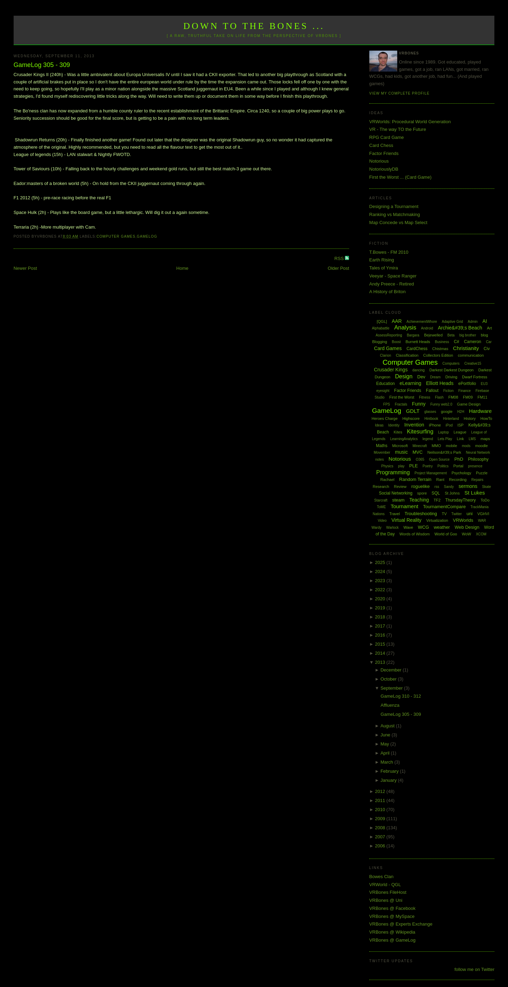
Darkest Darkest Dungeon (451, 370)
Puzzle (481, 473)
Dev (421, 376)
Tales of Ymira (383, 267)
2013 (380, 662)
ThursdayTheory (460, 500)
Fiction (448, 391)
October (389, 679)
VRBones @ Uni (385, 900)
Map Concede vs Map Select (398, 222)
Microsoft (400, 446)
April (385, 753)
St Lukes (474, 493)
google (446, 411)
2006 (380, 845)
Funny (419, 404)
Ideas (379, 425)
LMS (472, 439)
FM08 (453, 397)
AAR (397, 321)
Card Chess (381, 145)
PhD (459, 459)
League (459, 432)
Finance (464, 391)
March (387, 762)
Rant (440, 479)
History (470, 418)
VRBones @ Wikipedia (392, 932)
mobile (451, 446)
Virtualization (437, 520)
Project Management (430, 473)
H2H (460, 412)
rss (437, 487)
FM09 (468, 397)
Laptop (443, 432)
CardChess (416, 348)
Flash (439, 397)
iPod (449, 425)
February (390, 771)
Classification (407, 355)
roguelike (420, 486)
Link (460, 439)
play (401, 466)
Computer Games (116, 236)
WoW (466, 534)
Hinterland (451, 419)
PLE (413, 465)
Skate (486, 487)
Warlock (392, 527)
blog (484, 335)
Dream (435, 377)
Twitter (456, 514)
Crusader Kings (391, 369)
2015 (380, 644)
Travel (394, 514)
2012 (380, 791)
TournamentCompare (444, 506)
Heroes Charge (384, 418)
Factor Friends (384, 153)
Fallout (432, 390)
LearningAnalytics (404, 439)
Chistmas (440, 349)
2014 (380, 653)
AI (484, 321)
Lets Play (445, 439)
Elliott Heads (440, 383)
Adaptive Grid (452, 322)
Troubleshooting (421, 513)
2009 (380, 818)
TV (444, 514)
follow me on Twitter (475, 969)
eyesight (382, 391)
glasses (430, 412)
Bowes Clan (381, 876)
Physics (387, 466)
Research (381, 486)
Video (382, 520)
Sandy (449, 487)
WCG (423, 527)
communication (471, 355)
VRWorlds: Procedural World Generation (410, 121)
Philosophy (478, 459)
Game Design (468, 404)
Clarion (385, 355)
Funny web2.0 (441, 404)
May (385, 744)
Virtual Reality (406, 520)
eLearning (410, 383)
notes (379, 459)
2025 (380, 562)
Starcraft (380, 500)
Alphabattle (380, 328)
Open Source (439, 459)
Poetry (428, 466)
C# (456, 341)
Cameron (472, 341)
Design (404, 376)
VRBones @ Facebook (392, 908)
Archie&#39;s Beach (460, 328)
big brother (467, 335)
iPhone (435, 425)
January (389, 780)
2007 (380, 836)
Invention (414, 425)
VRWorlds (463, 520)
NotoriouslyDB (383, 169)
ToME (381, 507)
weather (442, 527)
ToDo (484, 500)
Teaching (419, 500)
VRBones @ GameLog (392, 940)
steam (398, 500)
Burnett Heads (418, 342)
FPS (386, 404)
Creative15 (472, 363)
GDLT (413, 411)
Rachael (387, 479)
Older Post (338, 268)
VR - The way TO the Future (397, 129)
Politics (443, 466)
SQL (435, 493)
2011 (380, 800)
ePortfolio (467, 383)
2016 (380, 635)
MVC (418, 452)
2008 (380, 827)
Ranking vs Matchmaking (394, 214)
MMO (436, 446)
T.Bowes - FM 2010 (388, 252)
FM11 (482, 397)
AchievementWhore (422, 322)
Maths (381, 445)
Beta (451, 335)
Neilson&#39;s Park (444, 452)
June (386, 734)
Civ (486, 348)
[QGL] (382, 321)
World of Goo (446, 534)
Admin (473, 322)
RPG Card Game (386, 137)
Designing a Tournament (394, 206)
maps (485, 439)
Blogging (379, 342)
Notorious (379, 161)
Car (489, 342)
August (388, 725)
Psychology (461, 473)
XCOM (481, 534)
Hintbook (431, 419)
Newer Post (25, 268)
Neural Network (478, 452)
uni (469, 513)
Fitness (424, 397)
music (401, 452)
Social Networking (395, 493)
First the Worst (401, 397)
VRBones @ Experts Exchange (401, 924)
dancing (418, 370)
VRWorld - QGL (385, 884)
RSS (339, 258)
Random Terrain (415, 479)
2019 (380, 607)
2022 (380, 589)
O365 (420, 459)
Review (400, 486)
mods (466, 446)
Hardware (480, 411)
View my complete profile (399, 93)
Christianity (466, 348)
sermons (468, 486)
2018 (380, 616)
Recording (457, 479)
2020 (380, 598)
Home (182, 268)
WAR (482, 520)
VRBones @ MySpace (392, 916)
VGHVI (483, 514)
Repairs (477, 480)
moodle (481, 446)
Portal (458, 466)
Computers (450, 363)
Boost (396, 342)
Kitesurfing (420, 432)
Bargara (413, 335)
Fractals (401, 404)
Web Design (467, 527)
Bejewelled (433, 335)
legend (427, 439)
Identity (393, 425)
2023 (380, 580)
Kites (398, 432)
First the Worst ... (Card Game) (400, 177)
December (391, 670)
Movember (382, 452)
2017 (380, 626)
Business (442, 342)
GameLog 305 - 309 (42, 64)
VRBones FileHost (387, 892)
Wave (408, 527)
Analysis (405, 327)
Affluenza (389, 705)
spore (422, 493)
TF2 (437, 500)
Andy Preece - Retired (391, 284)
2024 (380, 571)
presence (475, 466)
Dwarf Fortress (474, 377)
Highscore (411, 418)
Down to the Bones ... (254, 26)
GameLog (147, 236)
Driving (451, 377)
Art (489, 328)
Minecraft (420, 446)
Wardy (376, 527)
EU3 (484, 384)
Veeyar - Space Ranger (392, 276)
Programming (393, 472)
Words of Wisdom (414, 534)
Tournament (404, 506)
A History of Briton (387, 291)
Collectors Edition (438, 355)
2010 (380, 809)
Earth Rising (381, 259)
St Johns (452, 493)
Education (385, 383)
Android (427, 328)
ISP (460, 425)
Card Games (387, 348)
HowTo (486, 418)
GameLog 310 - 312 (400, 696)
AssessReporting (389, 335)
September (392, 688)
